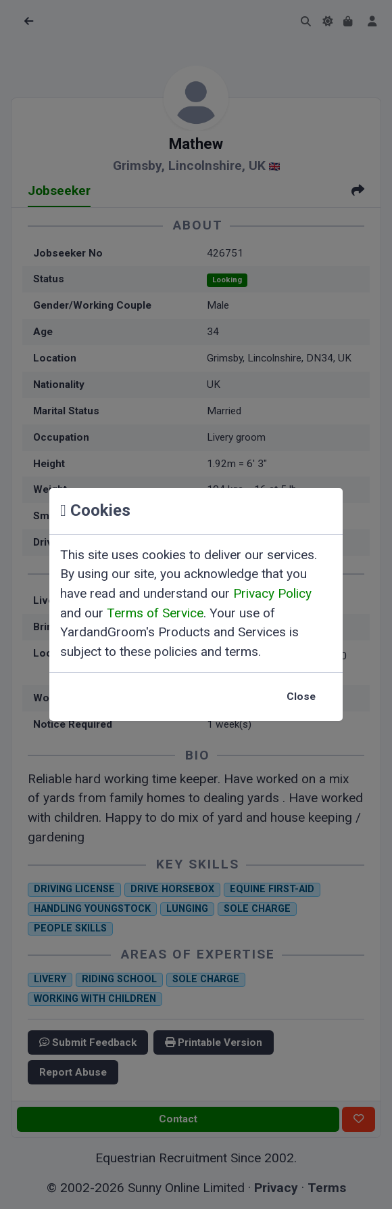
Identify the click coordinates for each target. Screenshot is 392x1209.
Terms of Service (155, 613)
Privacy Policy (272, 593)
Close (301, 696)
